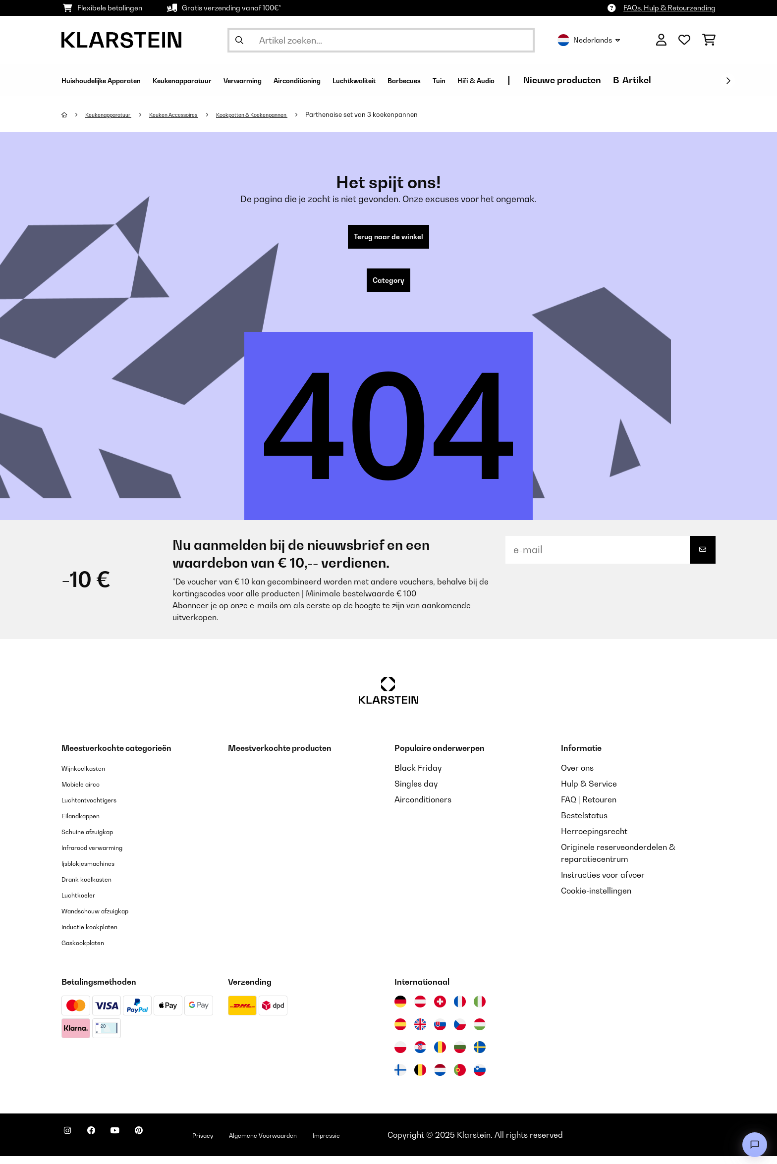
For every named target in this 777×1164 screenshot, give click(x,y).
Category (388, 286)
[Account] (661, 40)
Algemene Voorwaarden (313, 1143)
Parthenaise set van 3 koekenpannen (408, 114)
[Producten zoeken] (381, 40)
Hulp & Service (589, 791)
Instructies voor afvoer (603, 883)
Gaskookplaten (89, 950)
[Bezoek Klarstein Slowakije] (440, 1032)
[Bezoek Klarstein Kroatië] (420, 1055)
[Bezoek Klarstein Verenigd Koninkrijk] (420, 1032)
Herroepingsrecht (594, 839)
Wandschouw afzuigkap (106, 918)
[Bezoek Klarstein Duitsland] (400, 1009)
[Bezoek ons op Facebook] (103, 1144)
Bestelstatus (584, 823)
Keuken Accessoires (193, 114)
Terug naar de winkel (388, 239)
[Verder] (728, 80)
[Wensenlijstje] (684, 40)
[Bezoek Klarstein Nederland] (440, 1078)
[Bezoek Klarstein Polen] (400, 1055)
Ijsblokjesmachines (96, 871)
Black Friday (418, 776)
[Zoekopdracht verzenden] (239, 40)
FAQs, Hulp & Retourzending (669, 7)
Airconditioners (422, 807)
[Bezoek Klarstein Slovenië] (480, 1078)
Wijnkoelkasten (89, 776)
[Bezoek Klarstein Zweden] (480, 1055)
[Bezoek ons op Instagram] (71, 1144)
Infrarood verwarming (102, 855)
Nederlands (588, 40)
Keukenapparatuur (116, 114)
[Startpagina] (74, 114)
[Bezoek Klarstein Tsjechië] (460, 1032)
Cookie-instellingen (596, 898)
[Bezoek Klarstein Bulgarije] (460, 1055)
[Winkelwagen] (709, 40)
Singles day (416, 791)
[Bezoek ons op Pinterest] (166, 1144)
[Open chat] (754, 1144)
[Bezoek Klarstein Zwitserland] (440, 1009)
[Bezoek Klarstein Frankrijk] (460, 1009)
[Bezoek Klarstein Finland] (400, 1078)
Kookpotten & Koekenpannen (288, 114)
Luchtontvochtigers (97, 807)
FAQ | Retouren (588, 807)
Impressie (392, 1143)
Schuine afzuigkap (96, 839)
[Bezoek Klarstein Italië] (480, 1009)
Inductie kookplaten (98, 934)
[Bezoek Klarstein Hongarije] (480, 1032)
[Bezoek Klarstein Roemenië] (440, 1055)
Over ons (577, 776)
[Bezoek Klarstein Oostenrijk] (420, 1009)
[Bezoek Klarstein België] (420, 1078)
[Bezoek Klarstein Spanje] (400, 1032)
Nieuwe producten (696, 80)
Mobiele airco (86, 791)
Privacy (238, 1143)
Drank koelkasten (94, 887)
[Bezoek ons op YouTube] (135, 1144)
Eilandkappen (87, 823)
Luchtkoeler (83, 902)
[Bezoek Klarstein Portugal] (460, 1078)
